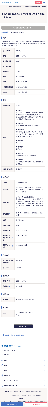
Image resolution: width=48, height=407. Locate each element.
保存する (37, 404)
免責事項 (28, 391)
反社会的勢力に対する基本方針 (19, 395)
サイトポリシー (8, 391)
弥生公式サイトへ (23, 398)
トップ (3, 6)
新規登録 (38, 2)
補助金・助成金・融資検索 (15, 6)
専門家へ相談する (12, 404)
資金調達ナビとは (9, 350)
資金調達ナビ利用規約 (36, 391)
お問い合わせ (39, 395)
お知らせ (6, 354)
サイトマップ (7, 395)
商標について (31, 395)
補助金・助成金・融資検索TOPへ (15, 335)
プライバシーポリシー (19, 391)
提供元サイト (23, 326)
